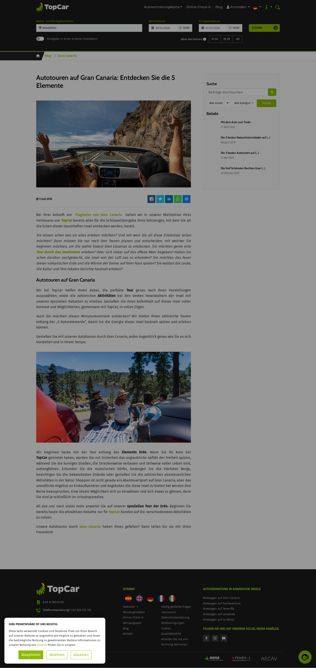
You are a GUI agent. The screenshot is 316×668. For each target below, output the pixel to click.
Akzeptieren (30, 655)
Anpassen (81, 655)
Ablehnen (57, 655)
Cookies (42, 644)
